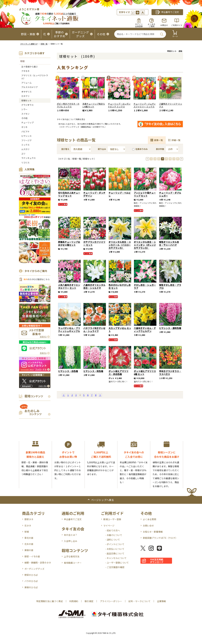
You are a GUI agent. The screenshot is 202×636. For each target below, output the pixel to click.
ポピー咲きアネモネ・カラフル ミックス (68, 105)
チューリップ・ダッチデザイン (94, 194)
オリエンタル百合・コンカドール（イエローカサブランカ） (120, 244)
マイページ (108, 525)
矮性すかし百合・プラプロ (170, 286)
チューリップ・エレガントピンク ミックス (119, 105)
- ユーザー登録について (117, 562)
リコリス (25, 162)
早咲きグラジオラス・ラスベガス (170, 373)
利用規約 (73, 601)
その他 (24, 118)
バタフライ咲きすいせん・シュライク (94, 330)
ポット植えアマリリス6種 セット (145, 373)
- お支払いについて (114, 548)
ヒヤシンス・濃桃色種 (170, 328)
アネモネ (25, 70)
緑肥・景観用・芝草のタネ (37, 562)
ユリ (23, 153)
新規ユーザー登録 (112, 519)
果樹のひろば (31, 587)
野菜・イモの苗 (32, 556)
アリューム (26, 82)
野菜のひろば (31, 574)
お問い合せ (148, 525)
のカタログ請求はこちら (37, 279)
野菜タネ (28, 519)
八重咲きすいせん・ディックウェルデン (145, 330)
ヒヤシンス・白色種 (68, 371)
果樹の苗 (28, 550)
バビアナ (25, 131)
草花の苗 (28, 537)
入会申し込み (70, 541)
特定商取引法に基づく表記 (49, 601)
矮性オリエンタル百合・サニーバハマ (169, 243)
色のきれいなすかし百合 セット (120, 286)
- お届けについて (113, 535)
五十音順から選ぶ (29, 66)
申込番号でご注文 (73, 519)
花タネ (27, 525)
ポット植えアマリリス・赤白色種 (118, 373)
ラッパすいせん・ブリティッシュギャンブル (69, 330)
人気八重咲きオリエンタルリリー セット (69, 286)
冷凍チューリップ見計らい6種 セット (93, 105)
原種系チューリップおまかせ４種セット (69, 243)
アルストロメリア (29, 87)
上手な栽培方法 (71, 556)
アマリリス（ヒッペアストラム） (34, 77)
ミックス (25, 144)
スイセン (25, 113)
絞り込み (102, 148)
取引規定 (89, 601)
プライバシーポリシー (111, 601)
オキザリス (26, 91)
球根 (22, 61)
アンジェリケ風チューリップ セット (145, 194)
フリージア (26, 140)
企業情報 (161, 601)
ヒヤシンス (26, 135)
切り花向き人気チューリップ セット (69, 194)
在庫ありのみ (140, 148)
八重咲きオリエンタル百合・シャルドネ (94, 286)
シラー (24, 109)
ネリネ (24, 127)
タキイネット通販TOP (29, 44)
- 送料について (112, 539)
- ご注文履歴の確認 (114, 567)
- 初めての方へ (112, 530)
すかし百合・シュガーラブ (145, 286)
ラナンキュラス (28, 157)
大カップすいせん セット (120, 330)
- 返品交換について (114, 553)
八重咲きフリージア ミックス (170, 105)
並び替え (65, 148)
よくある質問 (149, 519)
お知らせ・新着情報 (153, 531)
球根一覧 (44, 44)
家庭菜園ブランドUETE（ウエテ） (160, 537)
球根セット (26, 100)
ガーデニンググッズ (34, 568)
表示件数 (160, 148)
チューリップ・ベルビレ (120, 194)
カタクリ (25, 96)
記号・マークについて (139, 601)
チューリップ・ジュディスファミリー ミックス (145, 105)
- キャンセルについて (116, 558)
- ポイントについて (114, 544)
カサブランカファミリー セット (94, 243)
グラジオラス (27, 104)
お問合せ (164, 25)
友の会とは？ (70, 534)
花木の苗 (28, 544)
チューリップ (27, 122)
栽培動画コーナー (73, 562)
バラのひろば (31, 581)
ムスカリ (25, 149)
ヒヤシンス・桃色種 (93, 371)
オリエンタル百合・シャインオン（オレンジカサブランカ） (145, 244)
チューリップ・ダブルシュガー (170, 194)
